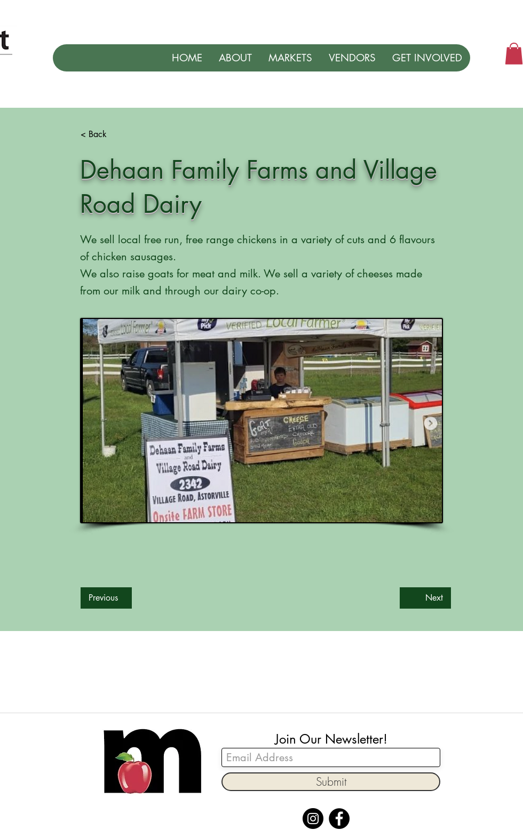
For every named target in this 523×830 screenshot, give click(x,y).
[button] (514, 54)
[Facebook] (339, 818)
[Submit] (330, 781)
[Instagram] (313, 818)
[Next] (425, 598)
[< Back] (116, 134)
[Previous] (106, 598)
